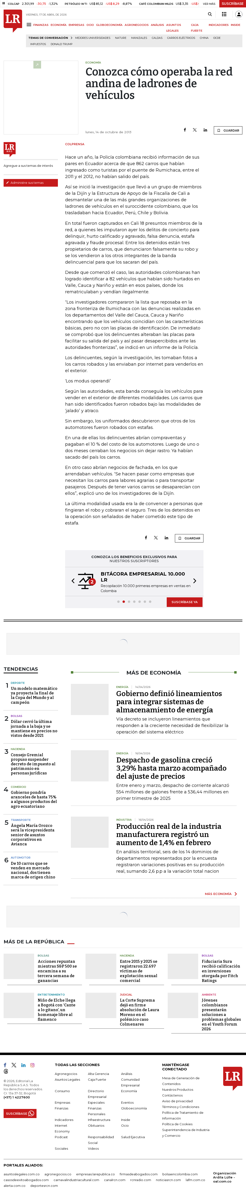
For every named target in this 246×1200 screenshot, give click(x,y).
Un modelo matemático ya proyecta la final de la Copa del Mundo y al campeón (34, 695)
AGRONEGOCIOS (137, 25)
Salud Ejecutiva (133, 1137)
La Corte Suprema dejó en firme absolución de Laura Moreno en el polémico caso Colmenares (139, 1012)
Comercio (18, 787)
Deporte (18, 683)
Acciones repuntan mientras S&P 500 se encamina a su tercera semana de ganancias (57, 971)
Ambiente (209, 994)
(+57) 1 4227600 (17, 1097)
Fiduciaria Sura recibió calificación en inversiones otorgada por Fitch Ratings (221, 971)
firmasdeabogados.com (139, 1174)
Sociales (61, 1148)
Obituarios (96, 1125)
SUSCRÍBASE (233, 3)
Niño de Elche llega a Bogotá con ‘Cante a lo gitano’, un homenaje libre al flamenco (56, 1010)
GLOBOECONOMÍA (109, 25)
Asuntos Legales (67, 1079)
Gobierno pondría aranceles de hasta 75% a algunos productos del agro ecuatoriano (34, 799)
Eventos (127, 1102)
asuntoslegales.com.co (22, 1174)
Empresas (62, 1102)
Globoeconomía (134, 1108)
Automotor (21, 857)
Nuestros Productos (177, 1089)
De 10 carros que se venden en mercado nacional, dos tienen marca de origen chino (33, 870)
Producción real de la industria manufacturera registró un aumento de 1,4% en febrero (168, 834)
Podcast (61, 1137)
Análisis (126, 1074)
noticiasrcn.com (168, 1180)
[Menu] (29, 24)
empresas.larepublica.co (95, 1174)
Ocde (217, 38)
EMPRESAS (76, 25)
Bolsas (16, 716)
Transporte (21, 820)
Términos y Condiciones (180, 1107)
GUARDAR (228, 130)
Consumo (62, 1091)
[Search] (210, 14)
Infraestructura (99, 1120)
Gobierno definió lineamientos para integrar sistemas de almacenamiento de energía (169, 701)
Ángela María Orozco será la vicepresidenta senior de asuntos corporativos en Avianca (33, 834)
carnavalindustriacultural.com (76, 1180)
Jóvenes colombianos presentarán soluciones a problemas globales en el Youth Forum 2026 (221, 1014)
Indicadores (64, 1120)
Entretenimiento (51, 994)
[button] (71, 581)
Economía (129, 1091)
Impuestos (38, 44)
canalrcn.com (114, 1180)
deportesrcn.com (44, 1186)
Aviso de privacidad (177, 1101)
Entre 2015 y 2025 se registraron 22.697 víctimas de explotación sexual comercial (138, 971)
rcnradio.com (140, 1180)
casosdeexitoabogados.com (26, 1180)
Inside (125, 1120)
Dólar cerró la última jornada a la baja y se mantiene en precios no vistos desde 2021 (34, 728)
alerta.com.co (14, 1186)
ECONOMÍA (59, 25)
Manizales (139, 38)
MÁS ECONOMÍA (218, 894)
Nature (120, 38)
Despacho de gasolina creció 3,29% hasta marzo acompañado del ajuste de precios (171, 768)
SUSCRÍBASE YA (185, 602)
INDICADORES (219, 25)
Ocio (125, 1125)
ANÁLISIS (157, 25)
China (204, 38)
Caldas (157, 38)
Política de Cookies (177, 1124)
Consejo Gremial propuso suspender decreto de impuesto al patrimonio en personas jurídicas (33, 764)
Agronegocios (66, 1074)
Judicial (126, 994)
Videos (93, 1148)
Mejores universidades (92, 38)
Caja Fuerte (97, 1079)
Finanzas (61, 1108)
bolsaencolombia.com (180, 1174)
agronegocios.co (57, 1174)
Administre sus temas (24, 183)
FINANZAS (41, 25)
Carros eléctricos (181, 38)
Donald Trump (62, 44)
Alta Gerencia (98, 1074)
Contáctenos (172, 1095)
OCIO (90, 25)
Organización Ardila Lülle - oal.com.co (224, 1177)
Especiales (96, 1102)
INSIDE (235, 25)
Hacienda (18, 749)
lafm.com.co (195, 1180)
